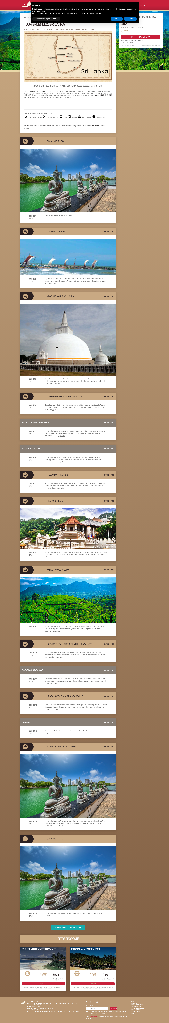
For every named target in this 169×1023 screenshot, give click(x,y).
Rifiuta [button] (116, 19)
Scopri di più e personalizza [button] (46, 19)
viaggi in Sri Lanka (39, 91)
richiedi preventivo (141, 37)
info (112, 231)
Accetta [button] (130, 19)
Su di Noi (143, 6)
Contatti (134, 1003)
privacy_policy (136, 1011)
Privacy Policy (94, 1016)
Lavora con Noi (136, 1006)
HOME (133, 1001)
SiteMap (134, 1013)
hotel (106, 231)
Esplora (43, 984)
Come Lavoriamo (137, 1005)
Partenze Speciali (138, 1008)
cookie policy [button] (40, 11)
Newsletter (91, 1006)
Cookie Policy (136, 1010)
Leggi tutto (58, 283)
